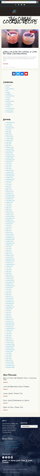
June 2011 (9, 312)
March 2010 (9, 339)
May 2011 (8, 314)
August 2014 (9, 245)
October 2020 (9, 138)
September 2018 (10, 160)
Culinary (8, 97)
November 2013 (10, 261)
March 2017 (9, 190)
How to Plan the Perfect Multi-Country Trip (19, 378)
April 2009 (9, 358)
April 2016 (9, 209)
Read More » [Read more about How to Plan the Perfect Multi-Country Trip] (5, 382)
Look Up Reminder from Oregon (16, 386)
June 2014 (9, 248)
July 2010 (8, 332)
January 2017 (9, 193)
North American (10, 101)
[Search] (37, 2)
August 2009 (9, 351)
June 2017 (9, 184)
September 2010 (10, 328)
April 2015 (9, 230)
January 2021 (9, 136)
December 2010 (10, 323)
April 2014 (9, 252)
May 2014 (8, 250)
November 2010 (10, 325)
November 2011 (10, 303)
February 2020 (10, 147)
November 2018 (10, 156)
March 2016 (9, 211)
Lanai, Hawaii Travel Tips (13, 393)
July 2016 (8, 204)
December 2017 (10, 174)
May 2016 (8, 207)
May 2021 (8, 131)
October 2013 (9, 262)
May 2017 (8, 186)
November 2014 (10, 239)
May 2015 (8, 229)
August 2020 (9, 140)
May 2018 (8, 167)
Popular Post (9, 105)
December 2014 (10, 238)
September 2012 (10, 286)
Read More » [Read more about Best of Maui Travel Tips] (5, 410)
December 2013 (10, 259)
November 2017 (10, 175)
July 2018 (8, 163)
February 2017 (10, 191)
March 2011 (9, 317)
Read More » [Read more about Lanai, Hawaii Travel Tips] (5, 396)
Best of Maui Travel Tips (13, 407)
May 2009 (8, 356)
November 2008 (10, 367)
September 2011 (10, 307)
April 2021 (9, 133)
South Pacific (9, 110)
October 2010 (9, 326)
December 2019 (10, 151)
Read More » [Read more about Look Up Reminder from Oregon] (5, 389)
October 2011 (9, 305)
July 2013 (8, 268)
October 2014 (9, 241)
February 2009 (10, 362)
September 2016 (10, 200)
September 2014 (10, 243)
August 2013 (9, 266)
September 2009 (10, 349)
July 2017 (8, 183)
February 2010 (10, 341)
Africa (7, 87)
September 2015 (10, 222)
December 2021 (10, 128)
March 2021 (9, 135)
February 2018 (10, 170)
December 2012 (10, 280)
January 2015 (9, 236)
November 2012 (10, 282)
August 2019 (9, 152)
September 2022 (10, 122)
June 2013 (9, 270)
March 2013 (9, 275)
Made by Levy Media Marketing (11, 472)
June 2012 (9, 291)
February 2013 (10, 277)
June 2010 (9, 333)
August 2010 (9, 330)
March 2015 (9, 232)
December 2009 (10, 344)
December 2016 (10, 195)
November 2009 (10, 346)
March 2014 (9, 254)
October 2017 (9, 177)
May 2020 (8, 144)
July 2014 (8, 246)
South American (10, 108)
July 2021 (8, 129)
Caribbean (9, 94)
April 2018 (9, 168)
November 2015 (10, 218)
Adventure (8, 85)
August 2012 (9, 287)
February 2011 (10, 319)
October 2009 (9, 348)
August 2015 (9, 223)
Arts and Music (10, 89)
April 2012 (9, 294)
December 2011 (10, 301)
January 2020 (9, 149)
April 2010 (9, 337)
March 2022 (9, 126)
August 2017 (9, 181)
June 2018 (9, 165)
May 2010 (8, 335)
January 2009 (9, 364)
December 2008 (10, 365)
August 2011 (9, 309)
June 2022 (9, 124)
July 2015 (8, 225)
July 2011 (8, 310)
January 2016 (9, 215)
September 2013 (10, 264)
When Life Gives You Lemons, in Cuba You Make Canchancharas (20, 52)
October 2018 (9, 158)
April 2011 (9, 316)
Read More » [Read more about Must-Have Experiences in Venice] (5, 403)
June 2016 (9, 206)
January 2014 (9, 257)
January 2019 (9, 154)
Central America (10, 96)
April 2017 (9, 188)
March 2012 (9, 296)
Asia (7, 90)
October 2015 (9, 220)
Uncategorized (10, 112)
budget (8, 92)
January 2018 (9, 172)
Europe (8, 99)
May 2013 (8, 271)
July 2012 (8, 289)
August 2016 (9, 202)
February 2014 (10, 255)
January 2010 (9, 342)
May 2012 (8, 293)
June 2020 (9, 142)
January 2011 (9, 321)
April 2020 (9, 145)
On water (8, 103)
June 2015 (9, 227)
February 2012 (10, 298)
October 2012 (9, 284)
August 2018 (9, 161)
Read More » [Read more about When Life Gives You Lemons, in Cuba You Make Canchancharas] (6, 63)
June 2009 (9, 355)
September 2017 (10, 179)
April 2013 (9, 273)
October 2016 (9, 199)
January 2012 (9, 300)
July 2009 (8, 353)
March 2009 (9, 360)
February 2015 (10, 234)
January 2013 (9, 278)
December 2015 (10, 216)
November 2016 (10, 197)
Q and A (8, 106)
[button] (37, 11)
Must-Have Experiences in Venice (16, 400)
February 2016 (10, 213)
